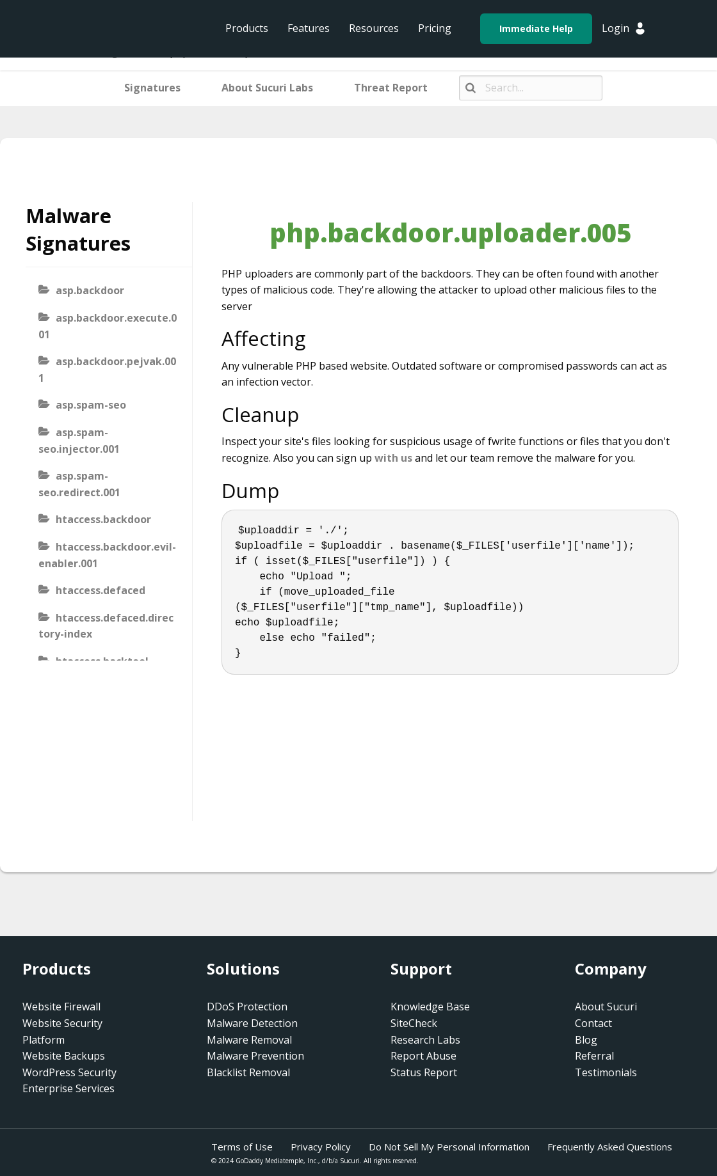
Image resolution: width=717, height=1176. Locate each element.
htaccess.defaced (100, 590)
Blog (586, 1040)
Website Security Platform (62, 1031)
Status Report (424, 1072)
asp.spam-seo (91, 405)
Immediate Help (536, 28)
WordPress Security (69, 1072)
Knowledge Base (430, 1007)
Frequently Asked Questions (609, 1146)
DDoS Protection (247, 1007)
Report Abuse (423, 1056)
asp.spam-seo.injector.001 (79, 440)
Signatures (152, 88)
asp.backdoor (90, 290)
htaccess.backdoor (103, 519)
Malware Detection (252, 1023)
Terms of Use (242, 1146)
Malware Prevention (255, 1056)
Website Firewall (61, 1007)
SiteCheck (414, 1023)
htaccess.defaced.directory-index (105, 626)
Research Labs (425, 1040)
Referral (594, 1056)
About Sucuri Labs (267, 88)
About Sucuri (606, 1007)
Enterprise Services (68, 1088)
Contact (593, 1023)
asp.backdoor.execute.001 (107, 326)
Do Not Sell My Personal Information (449, 1146)
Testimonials (606, 1072)
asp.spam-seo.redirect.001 (79, 484)
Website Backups (63, 1056)
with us (393, 458)
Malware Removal (249, 1040)
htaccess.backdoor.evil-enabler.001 (107, 555)
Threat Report (391, 88)
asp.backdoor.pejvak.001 (107, 369)
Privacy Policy (321, 1146)
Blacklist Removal (248, 1072)
